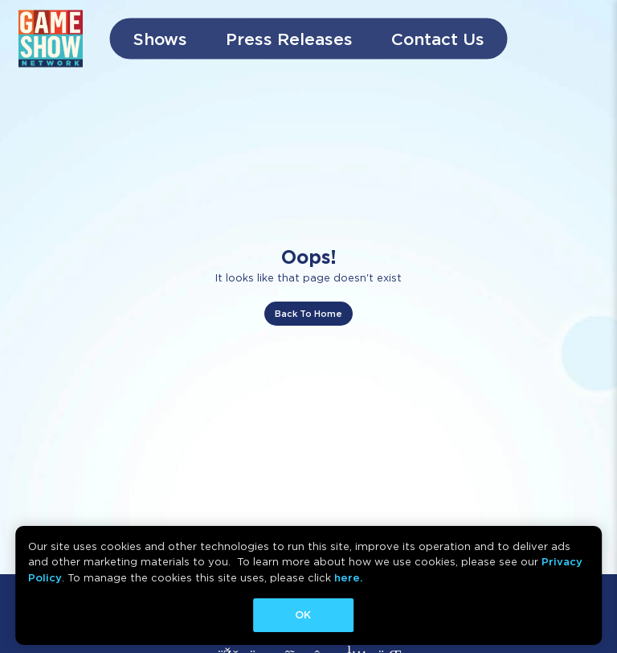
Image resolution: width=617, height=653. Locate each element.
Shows (160, 39)
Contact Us (437, 39)
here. (348, 578)
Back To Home (308, 313)
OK (303, 615)
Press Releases (289, 39)
